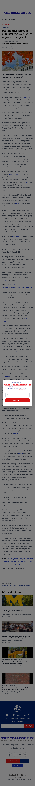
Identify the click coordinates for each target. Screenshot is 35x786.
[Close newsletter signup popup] (29, 382)
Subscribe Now (17, 400)
